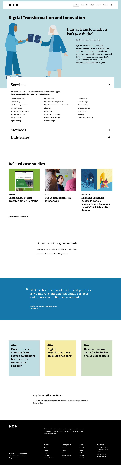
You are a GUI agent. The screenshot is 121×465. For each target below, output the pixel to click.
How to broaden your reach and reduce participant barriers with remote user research (23, 357)
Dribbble (81, 458)
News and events (49, 458)
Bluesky (81, 450)
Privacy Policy (23, 453)
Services (46, 448)
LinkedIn (81, 448)
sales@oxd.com (101, 457)
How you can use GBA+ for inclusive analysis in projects (96, 352)
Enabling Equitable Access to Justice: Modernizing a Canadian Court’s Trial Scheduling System (95, 204)
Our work (46, 450)
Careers (64, 453)
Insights (46, 453)
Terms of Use (12, 453)
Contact (64, 458)
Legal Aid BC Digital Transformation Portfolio (23, 199)
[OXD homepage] (13, 6)
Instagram (82, 453)
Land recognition (66, 455)
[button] (111, 5)
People (64, 450)
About (63, 448)
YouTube (81, 455)
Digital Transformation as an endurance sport (60, 352)
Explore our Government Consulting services (52, 254)
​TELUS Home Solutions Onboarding (58, 199)
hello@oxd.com (101, 454)
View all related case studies (18, 217)
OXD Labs (46, 455)
